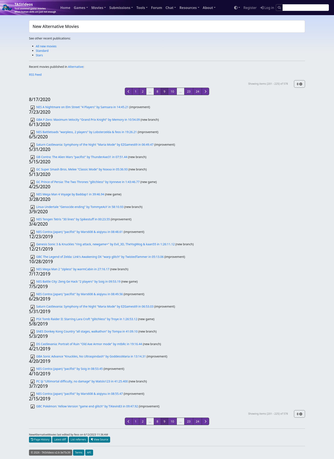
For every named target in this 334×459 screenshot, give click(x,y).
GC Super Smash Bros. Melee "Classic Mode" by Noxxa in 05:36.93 (82, 169)
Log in (267, 7)
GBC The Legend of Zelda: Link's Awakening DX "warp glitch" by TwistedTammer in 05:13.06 (100, 257)
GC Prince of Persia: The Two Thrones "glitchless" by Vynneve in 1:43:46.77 (88, 182)
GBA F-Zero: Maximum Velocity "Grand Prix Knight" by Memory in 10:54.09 (88, 120)
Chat (169, 7)
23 (188, 91)
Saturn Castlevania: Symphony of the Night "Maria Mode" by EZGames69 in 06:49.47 (95, 144)
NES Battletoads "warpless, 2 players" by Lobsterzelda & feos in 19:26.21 (86, 132)
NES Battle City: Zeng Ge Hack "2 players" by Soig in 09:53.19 (78, 281)
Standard (42, 51)
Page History (40, 439)
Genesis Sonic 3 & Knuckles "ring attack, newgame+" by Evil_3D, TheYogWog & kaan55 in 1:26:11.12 (105, 244)
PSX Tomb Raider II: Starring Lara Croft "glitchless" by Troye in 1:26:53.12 (86, 319)
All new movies (46, 46)
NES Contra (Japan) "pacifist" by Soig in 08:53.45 (69, 369)
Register (250, 7)
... (150, 91)
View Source (99, 439)
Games (79, 7)
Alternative (75, 67)
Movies (97, 7)
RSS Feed (35, 75)
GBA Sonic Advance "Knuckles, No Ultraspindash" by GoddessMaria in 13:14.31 (91, 356)
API (89, 452)
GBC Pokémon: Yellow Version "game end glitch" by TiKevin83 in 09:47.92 (87, 406)
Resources (188, 7)
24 (197, 91)
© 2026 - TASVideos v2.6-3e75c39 (50, 452)
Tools (140, 7)
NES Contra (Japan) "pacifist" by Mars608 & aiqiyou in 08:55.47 (79, 394)
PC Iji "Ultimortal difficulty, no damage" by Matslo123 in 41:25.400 (82, 381)
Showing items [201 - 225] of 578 (268, 84)
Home (65, 7)
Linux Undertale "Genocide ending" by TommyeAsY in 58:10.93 (80, 207)
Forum (156, 7)
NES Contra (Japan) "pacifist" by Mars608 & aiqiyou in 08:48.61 (79, 232)
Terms (78, 452)
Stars (39, 55)
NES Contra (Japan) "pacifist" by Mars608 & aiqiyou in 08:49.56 (79, 294)
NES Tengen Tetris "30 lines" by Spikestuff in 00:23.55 (73, 219)
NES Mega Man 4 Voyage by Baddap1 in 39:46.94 (70, 194)
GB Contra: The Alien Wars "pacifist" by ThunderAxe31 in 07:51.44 (81, 157)
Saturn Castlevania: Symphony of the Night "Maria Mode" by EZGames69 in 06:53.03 (95, 306)
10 (172, 91)
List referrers (78, 439)
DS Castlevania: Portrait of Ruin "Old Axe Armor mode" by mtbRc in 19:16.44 (89, 344)
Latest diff (60, 439)
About (208, 7)
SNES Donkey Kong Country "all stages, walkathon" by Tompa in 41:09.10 (87, 331)
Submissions (119, 7)
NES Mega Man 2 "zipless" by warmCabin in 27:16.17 (72, 269)
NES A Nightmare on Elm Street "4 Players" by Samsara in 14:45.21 (82, 107)
